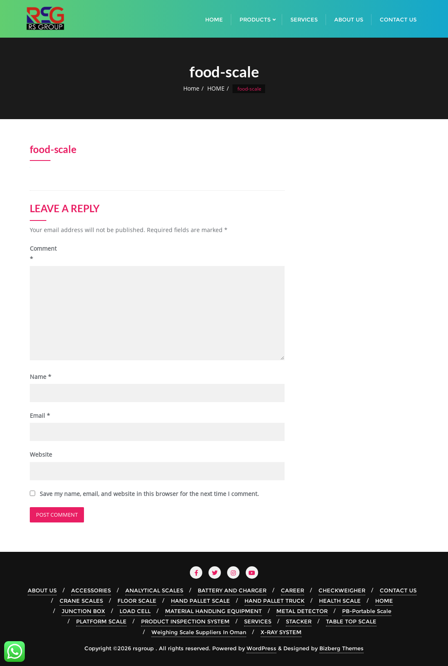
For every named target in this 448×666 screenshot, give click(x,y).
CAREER (292, 590)
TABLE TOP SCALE (351, 621)
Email (40, 415)
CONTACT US (398, 590)
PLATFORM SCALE (101, 621)
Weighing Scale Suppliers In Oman (198, 632)
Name (40, 377)
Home (191, 88)
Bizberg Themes (341, 648)
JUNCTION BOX (83, 611)
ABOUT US (42, 590)
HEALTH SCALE (340, 600)
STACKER (298, 621)
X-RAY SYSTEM (281, 632)
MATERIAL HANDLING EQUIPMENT (213, 611)
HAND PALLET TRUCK (274, 600)
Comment (43, 253)
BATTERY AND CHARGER (232, 590)
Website (41, 454)
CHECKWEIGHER (342, 590)
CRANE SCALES (81, 600)
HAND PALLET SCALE (200, 600)
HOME (216, 88)
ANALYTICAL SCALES (154, 590)
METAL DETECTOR (302, 611)
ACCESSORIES (91, 590)
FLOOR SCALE (136, 600)
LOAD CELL (135, 611)
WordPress (261, 648)
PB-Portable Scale (366, 611)
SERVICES (257, 621)
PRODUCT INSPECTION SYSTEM (185, 621)
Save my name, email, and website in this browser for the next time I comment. (149, 494)
